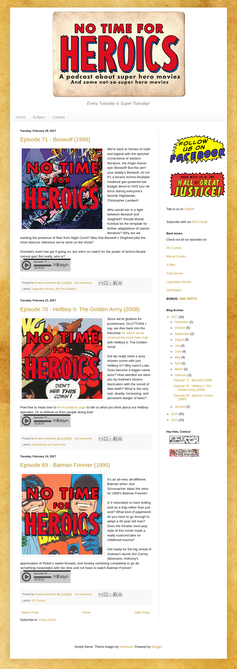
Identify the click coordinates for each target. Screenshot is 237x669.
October (180, 328)
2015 (175, 420)
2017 (175, 317)
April (178, 363)
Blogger (157, 647)
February (181, 375)
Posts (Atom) (47, 620)
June (178, 351)
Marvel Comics (176, 256)
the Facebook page (71, 407)
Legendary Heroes (43, 288)
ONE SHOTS (188, 299)
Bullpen (39, 117)
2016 (175, 414)
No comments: (84, 282)
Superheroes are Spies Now (49, 444)
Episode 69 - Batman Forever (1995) (65, 465)
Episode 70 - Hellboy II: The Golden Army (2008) (80, 309)
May (178, 357)
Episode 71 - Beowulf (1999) (55, 139)
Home (20, 117)
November (182, 322)
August (180, 339)
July (178, 345)
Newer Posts (30, 612)
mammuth (126, 647)
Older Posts (142, 612)
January (180, 406)
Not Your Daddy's (66, 288)
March (179, 369)
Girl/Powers (174, 290)
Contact (58, 117)
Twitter (188, 209)
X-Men (170, 265)
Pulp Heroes (174, 273)
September (182, 334)
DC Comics (39, 600)
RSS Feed (199, 222)
